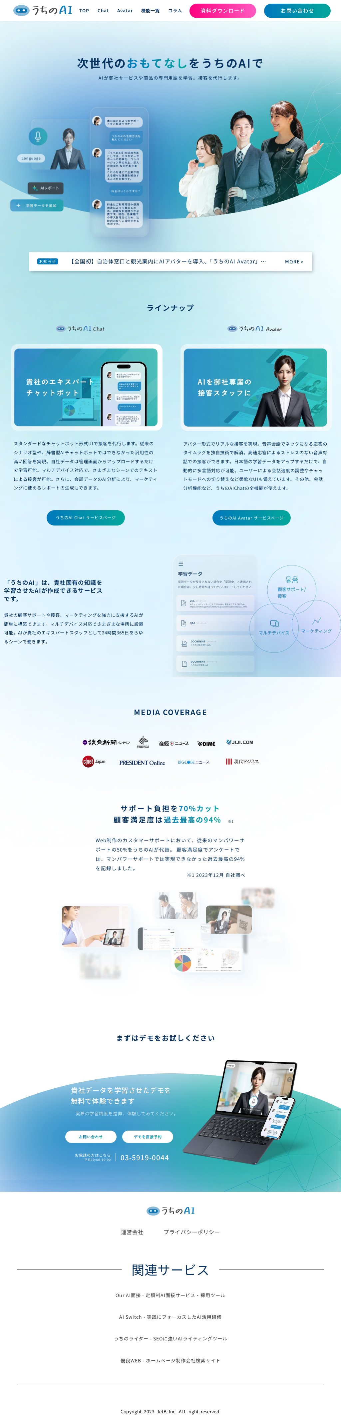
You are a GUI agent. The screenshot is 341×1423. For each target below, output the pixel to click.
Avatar (125, 10)
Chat (103, 10)
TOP (84, 10)
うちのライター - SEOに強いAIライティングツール (170, 1338)
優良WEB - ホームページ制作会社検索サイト (171, 1360)
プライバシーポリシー (192, 1232)
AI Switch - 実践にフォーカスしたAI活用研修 (170, 1316)
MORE (294, 261)
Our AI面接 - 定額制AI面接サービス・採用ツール (170, 1295)
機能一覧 (150, 10)
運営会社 (132, 1232)
